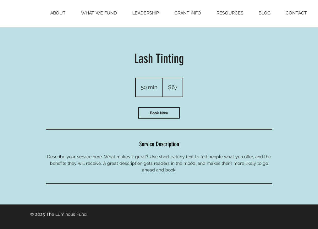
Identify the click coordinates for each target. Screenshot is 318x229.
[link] (159, 113)
